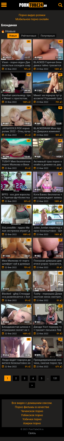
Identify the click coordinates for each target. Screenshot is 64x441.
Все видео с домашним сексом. (32, 403)
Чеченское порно (32, 411)
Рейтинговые (28, 35)
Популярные (48, 35)
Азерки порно (32, 423)
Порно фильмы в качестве (32, 407)
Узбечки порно (32, 419)
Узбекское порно (32, 415)
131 (55, 378)
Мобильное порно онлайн (31, 19)
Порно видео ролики (32, 15)
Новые (13, 35)
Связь (32, 433)
